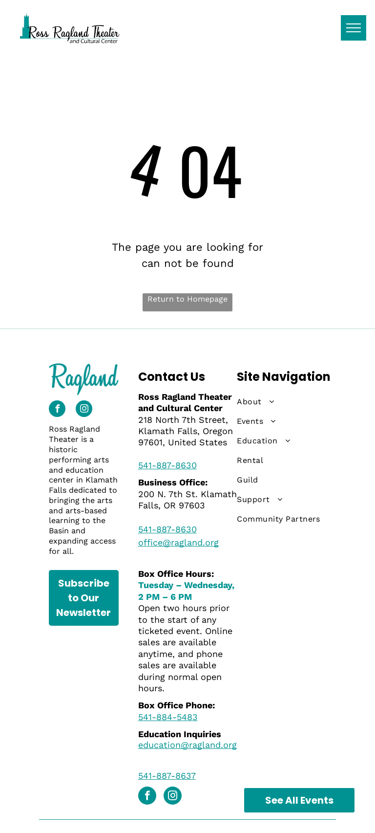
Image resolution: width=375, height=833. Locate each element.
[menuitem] (281, 402)
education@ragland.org (187, 745)
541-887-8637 (167, 775)
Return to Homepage (187, 299)
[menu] (353, 28)
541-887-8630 (167, 465)
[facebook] (57, 409)
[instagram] (84, 409)
